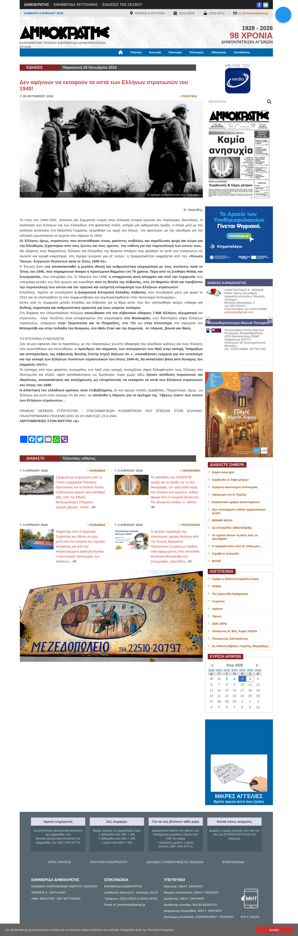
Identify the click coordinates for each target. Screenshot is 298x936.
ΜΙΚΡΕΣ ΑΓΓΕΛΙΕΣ (239, 795)
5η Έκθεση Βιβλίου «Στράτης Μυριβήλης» (240, 646)
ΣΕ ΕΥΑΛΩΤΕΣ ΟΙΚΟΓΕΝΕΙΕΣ (232, 527)
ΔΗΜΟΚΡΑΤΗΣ (36, 5)
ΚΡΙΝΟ (216, 586)
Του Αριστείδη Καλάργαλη (230, 594)
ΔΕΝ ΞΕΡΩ (219, 623)
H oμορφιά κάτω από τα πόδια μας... (237, 546)
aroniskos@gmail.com (239, 312)
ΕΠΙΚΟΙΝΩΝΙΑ (233, 862)
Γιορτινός (218, 601)
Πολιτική (136, 52)
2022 (227, 670)
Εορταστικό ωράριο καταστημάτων (236, 502)
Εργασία (55, 60)
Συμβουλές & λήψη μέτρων (230, 479)
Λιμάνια (217, 608)
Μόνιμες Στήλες (33, 60)
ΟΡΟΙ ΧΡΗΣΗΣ (59, 862)
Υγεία (96, 60)
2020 (211, 670)
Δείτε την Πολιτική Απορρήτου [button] (154, 929)
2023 (235, 670)
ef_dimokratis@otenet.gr (253, 13)
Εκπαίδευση (242, 52)
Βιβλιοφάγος (77, 60)
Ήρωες (217, 616)
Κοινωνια (97, 470)
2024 (242, 670)
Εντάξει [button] (274, 929)
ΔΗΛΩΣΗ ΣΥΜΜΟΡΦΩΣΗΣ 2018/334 (175, 862)
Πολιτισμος (191, 525)
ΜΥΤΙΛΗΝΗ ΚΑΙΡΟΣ (239, 737)
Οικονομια (191, 470)
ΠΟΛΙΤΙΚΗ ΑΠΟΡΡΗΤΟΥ (109, 862)
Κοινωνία (155, 52)
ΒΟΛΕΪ (216, 561)
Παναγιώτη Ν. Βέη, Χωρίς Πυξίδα (234, 631)
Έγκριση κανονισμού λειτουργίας (235, 487)
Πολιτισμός (196, 52)
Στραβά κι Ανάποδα (225, 553)
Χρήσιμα (112, 60)
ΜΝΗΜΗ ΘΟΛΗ (222, 520)
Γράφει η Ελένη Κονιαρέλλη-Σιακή (235, 579)
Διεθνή (130, 60)
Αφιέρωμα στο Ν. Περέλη (229, 494)
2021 (219, 670)
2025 (250, 670)
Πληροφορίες (150, 60)
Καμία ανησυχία (223, 472)
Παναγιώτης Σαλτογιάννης (230, 638)
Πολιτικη (189, 96)
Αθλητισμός (218, 52)
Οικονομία (175, 52)
